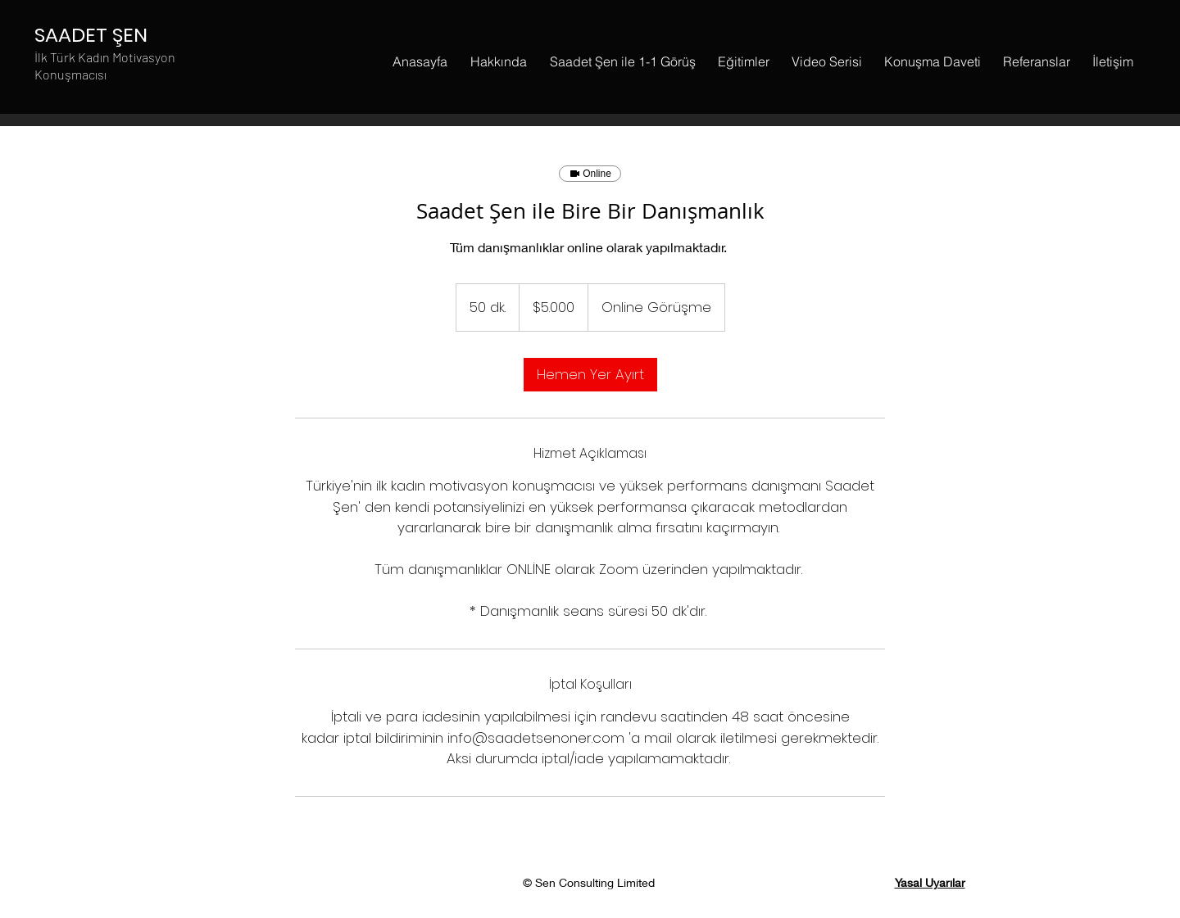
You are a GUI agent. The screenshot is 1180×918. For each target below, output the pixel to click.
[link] (590, 374)
